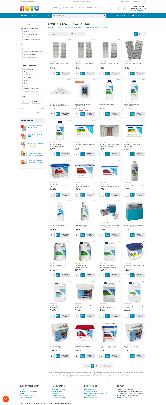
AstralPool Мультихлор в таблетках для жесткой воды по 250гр (60, 105)
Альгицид (27, 74)
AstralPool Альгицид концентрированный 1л (58, 145)
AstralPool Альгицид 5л (57, 265)
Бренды (136, 1)
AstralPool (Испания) (31, 28)
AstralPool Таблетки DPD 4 (108, 64)
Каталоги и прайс (90, 389)
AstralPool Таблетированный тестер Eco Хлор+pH (109, 145)
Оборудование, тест (31, 57)
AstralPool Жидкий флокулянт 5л (56, 306)
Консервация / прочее (31, 88)
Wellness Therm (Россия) (32, 39)
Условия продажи (90, 395)
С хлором (27, 49)
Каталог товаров (125, 1)
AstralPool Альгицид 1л (107, 104)
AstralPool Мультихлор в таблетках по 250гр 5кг (107, 347)
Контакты (132, 10)
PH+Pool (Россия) (30, 31)
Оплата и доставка (58, 389)
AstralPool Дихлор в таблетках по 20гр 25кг (132, 347)
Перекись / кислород (31, 91)
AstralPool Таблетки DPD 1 (59, 64)
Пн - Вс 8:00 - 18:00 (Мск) (81, 1)
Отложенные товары (27, 395)
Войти (22, 389)
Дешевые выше (60, 34)
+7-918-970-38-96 (138, 8)
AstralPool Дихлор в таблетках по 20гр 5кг (57, 347)
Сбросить (41, 113)
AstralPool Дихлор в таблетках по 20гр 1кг (82, 185)
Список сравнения (26, 397)
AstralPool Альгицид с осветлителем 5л (82, 266)
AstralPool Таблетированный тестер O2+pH (134, 226)
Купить (58, 73)
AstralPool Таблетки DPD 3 (133, 64)
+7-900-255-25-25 (138, 6)
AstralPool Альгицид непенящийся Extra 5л (106, 306)
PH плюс (26, 83)
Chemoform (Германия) (31, 34)
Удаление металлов (30, 86)
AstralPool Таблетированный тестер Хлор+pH (109, 226)
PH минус (27, 80)
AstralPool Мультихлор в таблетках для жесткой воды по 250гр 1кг (109, 186)
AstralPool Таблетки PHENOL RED (35, 126)
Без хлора (27, 60)
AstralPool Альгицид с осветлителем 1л (131, 105)
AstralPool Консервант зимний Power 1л (57, 226)
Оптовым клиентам (91, 391)
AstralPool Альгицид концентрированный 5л (107, 266)
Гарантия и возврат (91, 397)
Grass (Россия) (28, 37)
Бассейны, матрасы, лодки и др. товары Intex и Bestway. (52, 403)
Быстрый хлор (28, 69)
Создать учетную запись (28, 391)
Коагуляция (27, 77)
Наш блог (55, 393)
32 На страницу (76, 34)
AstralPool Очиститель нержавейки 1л (82, 105)
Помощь (143, 1)
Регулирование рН (30, 54)
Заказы (22, 393)
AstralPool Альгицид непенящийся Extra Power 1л (84, 226)
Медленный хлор (29, 72)
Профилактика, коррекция (33, 51)
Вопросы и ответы (58, 397)
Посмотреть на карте (124, 397)
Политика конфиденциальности (95, 393)
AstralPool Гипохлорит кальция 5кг (82, 347)
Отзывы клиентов (58, 395)
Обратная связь (57, 391)
